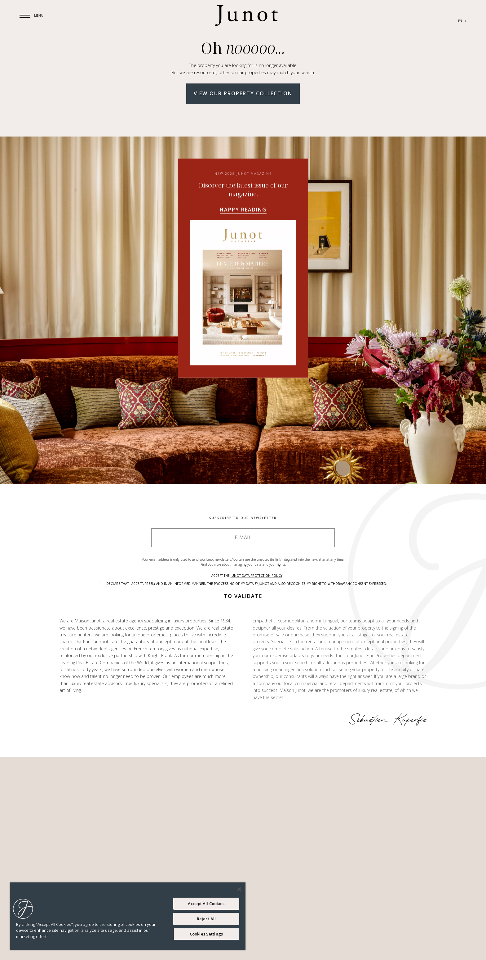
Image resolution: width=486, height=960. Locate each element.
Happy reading (243, 209)
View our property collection (243, 93)
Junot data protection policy (256, 575)
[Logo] (246, 15)
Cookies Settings (206, 934)
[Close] (239, 889)
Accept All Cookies (206, 903)
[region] (127, 916)
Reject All (206, 919)
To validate (243, 596)
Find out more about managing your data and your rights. (243, 564)
